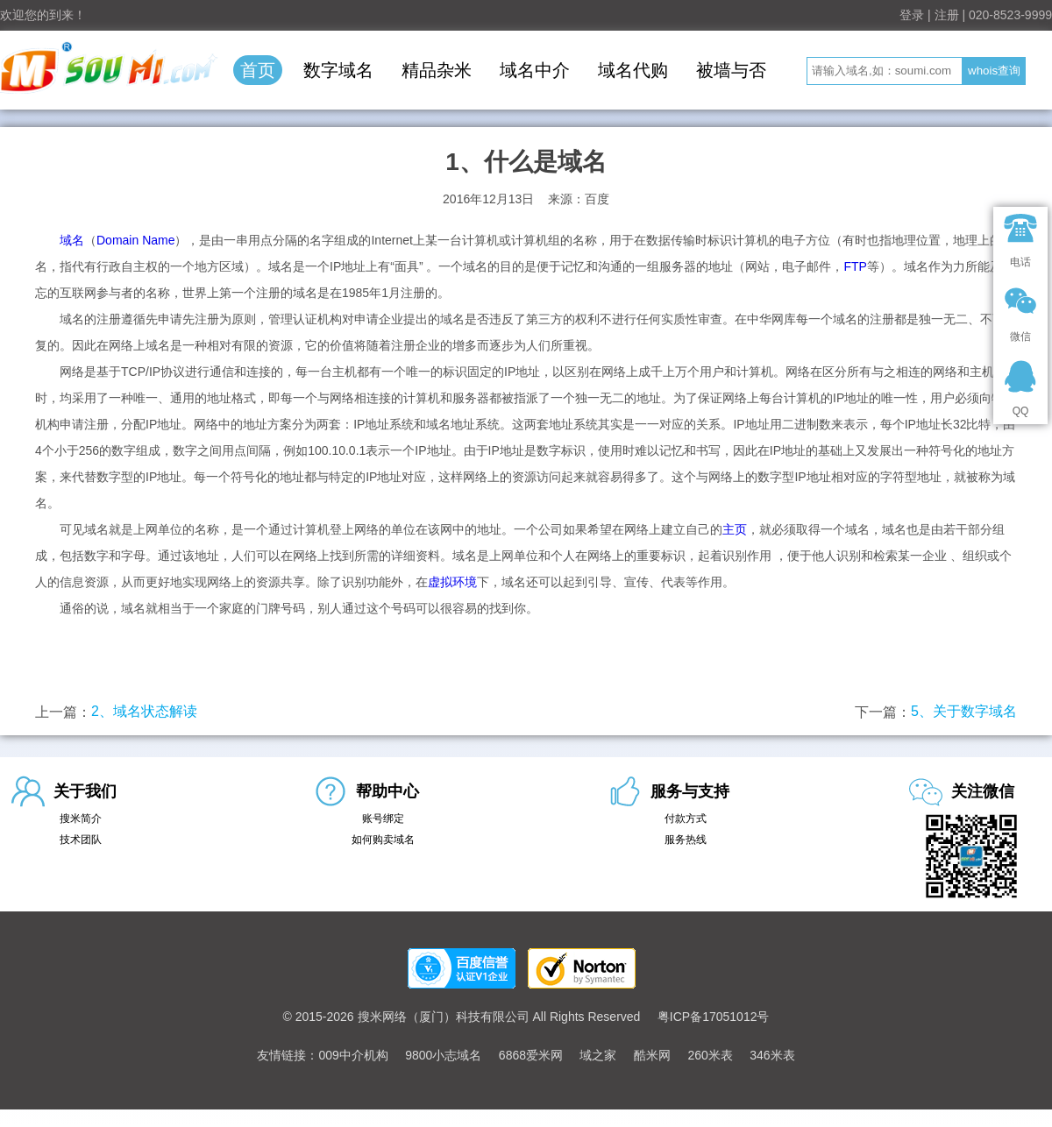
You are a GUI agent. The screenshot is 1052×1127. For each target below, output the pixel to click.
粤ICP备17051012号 (714, 1017)
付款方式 (686, 818)
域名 (72, 240)
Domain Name (135, 240)
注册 (947, 15)
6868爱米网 (531, 1055)
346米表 (772, 1055)
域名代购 (633, 70)
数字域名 (338, 70)
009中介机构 (352, 1055)
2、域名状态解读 (144, 711)
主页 (734, 529)
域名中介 (535, 70)
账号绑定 (383, 818)
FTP (854, 266)
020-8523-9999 (1010, 15)
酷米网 (652, 1055)
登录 (911, 15)
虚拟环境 (452, 582)
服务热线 (686, 839)
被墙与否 (731, 70)
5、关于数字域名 (964, 711)
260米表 (709, 1055)
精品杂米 (437, 70)
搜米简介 (81, 818)
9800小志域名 (443, 1055)
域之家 (597, 1055)
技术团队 (81, 839)
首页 (257, 70)
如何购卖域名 (383, 839)
